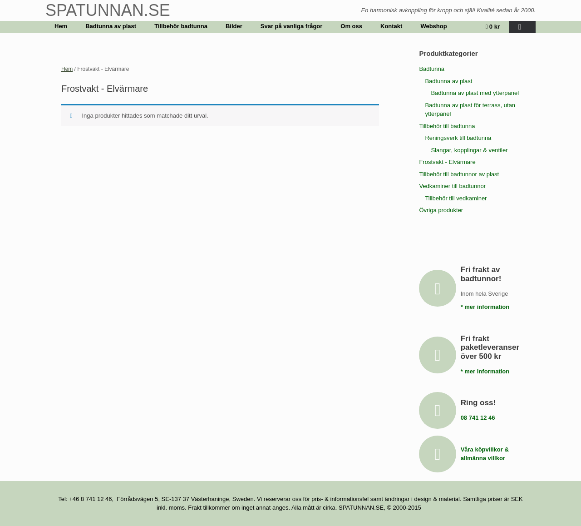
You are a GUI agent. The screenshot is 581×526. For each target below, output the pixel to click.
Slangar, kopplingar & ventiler (469, 150)
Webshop (433, 26)
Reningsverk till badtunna (458, 137)
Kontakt (391, 26)
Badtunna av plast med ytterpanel (475, 92)
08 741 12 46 (481, 417)
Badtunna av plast (110, 26)
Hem (60, 26)
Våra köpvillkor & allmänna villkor (486, 454)
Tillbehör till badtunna (447, 126)
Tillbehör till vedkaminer (456, 198)
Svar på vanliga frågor (292, 26)
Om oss (351, 26)
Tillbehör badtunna (180, 26)
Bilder (234, 26)
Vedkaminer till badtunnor (452, 186)
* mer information (488, 306)
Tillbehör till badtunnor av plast (459, 174)
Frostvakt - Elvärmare (447, 162)
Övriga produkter (441, 210)
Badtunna (431, 68)
